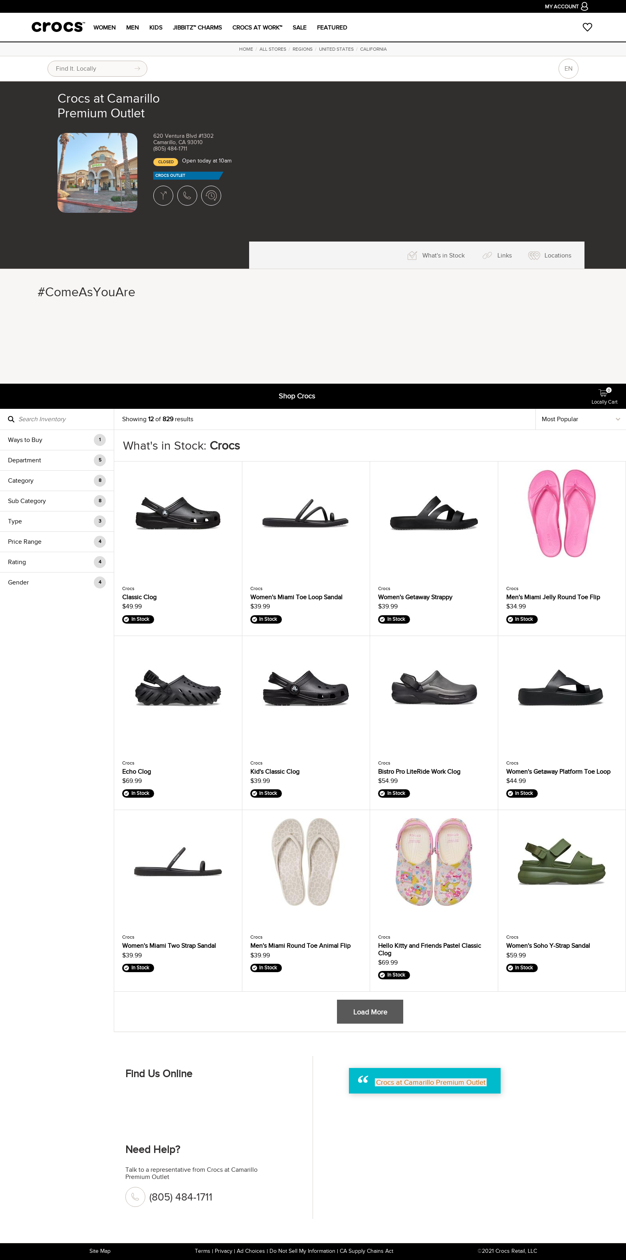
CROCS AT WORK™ (257, 27)
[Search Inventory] (57, 419)
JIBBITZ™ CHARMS (197, 27)
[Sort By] (581, 419)
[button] (57, 440)
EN (569, 68)
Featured (332, 27)
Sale (300, 27)
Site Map (100, 1251)
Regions (303, 49)
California (373, 49)
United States (336, 49)
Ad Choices (251, 1251)
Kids (155, 27)
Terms (202, 1251)
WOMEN (104, 27)
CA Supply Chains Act (366, 1251)
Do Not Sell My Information (302, 1251)
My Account (566, 7)
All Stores (273, 49)
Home (246, 49)
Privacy (223, 1251)
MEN (132, 27)
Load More (370, 1012)
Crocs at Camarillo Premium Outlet (430, 1082)
